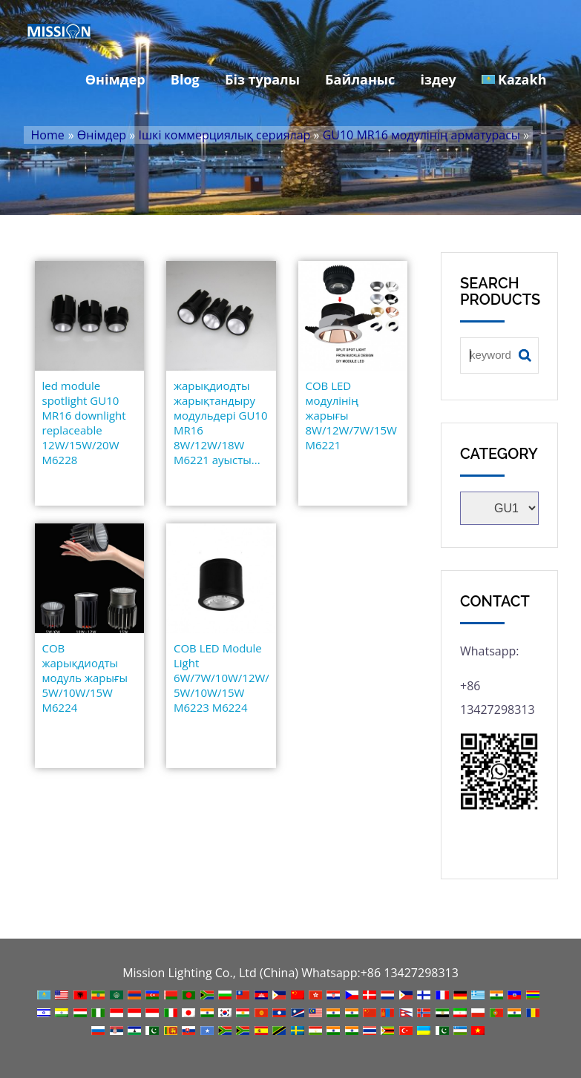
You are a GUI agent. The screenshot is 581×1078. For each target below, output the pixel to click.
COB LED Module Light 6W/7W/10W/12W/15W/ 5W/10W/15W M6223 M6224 (221, 678)
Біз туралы (262, 79)
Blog (185, 79)
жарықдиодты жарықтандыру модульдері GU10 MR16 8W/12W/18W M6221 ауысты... (221, 422)
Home (48, 135)
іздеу (438, 79)
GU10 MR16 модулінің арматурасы (421, 135)
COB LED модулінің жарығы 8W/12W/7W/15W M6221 (351, 415)
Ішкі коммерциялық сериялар (224, 135)
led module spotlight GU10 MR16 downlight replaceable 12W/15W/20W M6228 (84, 422)
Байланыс (360, 79)
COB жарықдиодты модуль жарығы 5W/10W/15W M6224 (85, 678)
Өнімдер (115, 79)
